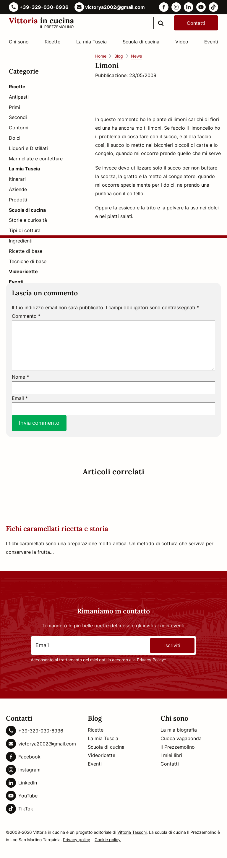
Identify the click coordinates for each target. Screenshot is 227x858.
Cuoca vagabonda (181, 738)
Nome (20, 377)
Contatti (196, 23)
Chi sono (19, 42)
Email (20, 398)
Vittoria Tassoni (132, 832)
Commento (26, 316)
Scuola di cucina (141, 42)
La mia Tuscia (91, 42)
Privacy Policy (150, 659)
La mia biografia (178, 730)
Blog (118, 55)
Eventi (211, 42)
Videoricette (101, 755)
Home (100, 55)
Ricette (52, 42)
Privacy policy (76, 839)
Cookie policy (108, 839)
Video (181, 42)
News (136, 55)
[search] (161, 23)
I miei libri (171, 755)
